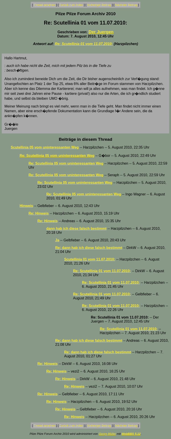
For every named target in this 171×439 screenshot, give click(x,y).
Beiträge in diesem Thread (85, 139)
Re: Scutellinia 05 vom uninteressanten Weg (57, 155)
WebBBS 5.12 (131, 433)
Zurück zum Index (71, 4)
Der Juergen (101, 31)
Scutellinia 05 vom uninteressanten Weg (45, 147)
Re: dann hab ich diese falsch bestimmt (88, 248)
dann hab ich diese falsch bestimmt (76, 228)
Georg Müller (107, 433)
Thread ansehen (44, 4)
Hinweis (26, 206)
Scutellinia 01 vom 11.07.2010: (89, 259)
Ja (57, 240)
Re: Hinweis (38, 213)
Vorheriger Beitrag (99, 4)
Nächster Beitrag (126, 4)
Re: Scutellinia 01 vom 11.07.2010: (84, 44)
